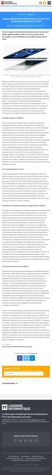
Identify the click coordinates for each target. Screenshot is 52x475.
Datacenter (22, 14)
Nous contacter (14, 456)
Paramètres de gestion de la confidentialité (26, 460)
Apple (22, 84)
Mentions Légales (37, 456)
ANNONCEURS (26, 456)
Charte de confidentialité (14, 458)
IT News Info (34, 420)
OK (46, 373)
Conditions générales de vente (35, 458)
